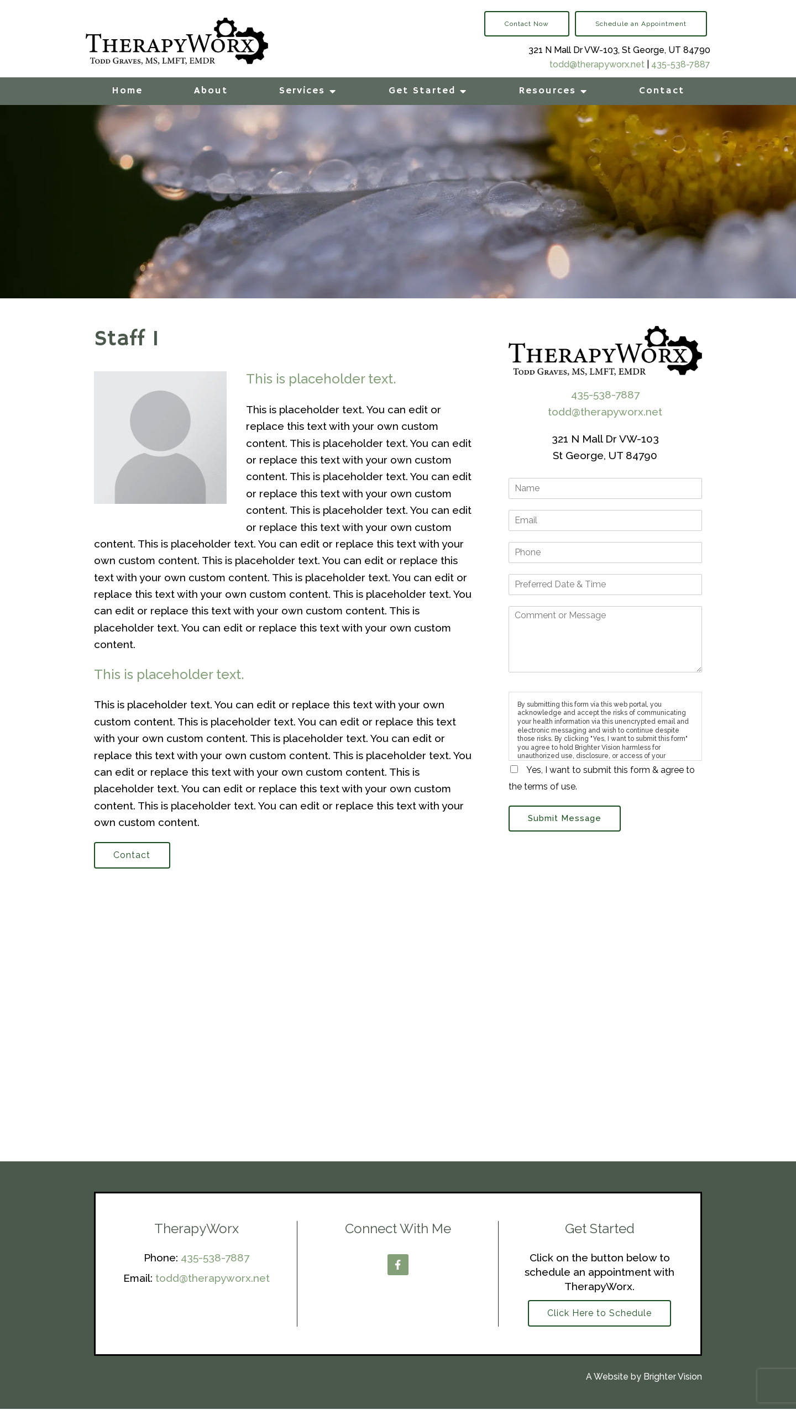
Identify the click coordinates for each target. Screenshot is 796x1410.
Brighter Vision (672, 1378)
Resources (547, 91)
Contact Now (527, 24)
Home (127, 91)
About (211, 91)
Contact (661, 91)
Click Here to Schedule (599, 1314)
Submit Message (566, 819)
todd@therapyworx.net (597, 64)
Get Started (422, 91)
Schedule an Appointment (641, 24)
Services (302, 91)
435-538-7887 (680, 64)
